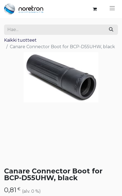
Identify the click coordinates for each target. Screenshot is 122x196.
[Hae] (111, 29)
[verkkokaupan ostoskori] (94, 9)
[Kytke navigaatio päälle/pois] (112, 9)
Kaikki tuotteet (20, 40)
